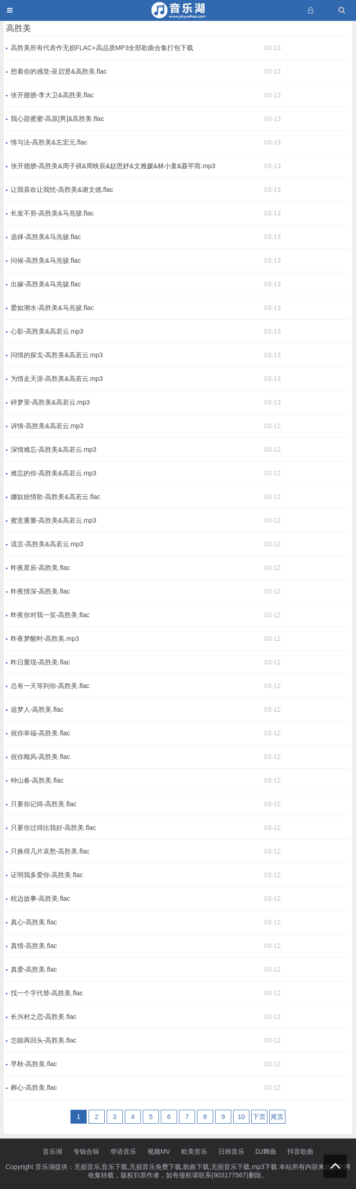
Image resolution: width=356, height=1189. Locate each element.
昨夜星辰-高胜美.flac (40, 567)
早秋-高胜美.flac (34, 1064)
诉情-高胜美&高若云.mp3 (47, 426)
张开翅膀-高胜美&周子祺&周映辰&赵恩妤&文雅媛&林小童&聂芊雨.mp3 (113, 166)
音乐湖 (52, 1151)
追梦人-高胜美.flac (37, 709)
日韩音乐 (231, 1151)
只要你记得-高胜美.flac (43, 804)
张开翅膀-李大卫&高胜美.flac (52, 95)
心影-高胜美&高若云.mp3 (47, 331)
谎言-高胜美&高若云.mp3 (47, 544)
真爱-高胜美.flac (34, 969)
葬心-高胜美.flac (34, 1087)
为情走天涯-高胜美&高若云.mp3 (57, 378)
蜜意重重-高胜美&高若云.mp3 (53, 520)
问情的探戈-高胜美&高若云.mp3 (57, 355)
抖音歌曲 (300, 1151)
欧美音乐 (194, 1151)
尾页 (277, 1116)
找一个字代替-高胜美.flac (47, 993)
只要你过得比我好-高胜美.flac (53, 827)
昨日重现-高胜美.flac (40, 662)
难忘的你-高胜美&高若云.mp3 (53, 473)
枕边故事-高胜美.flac (40, 898)
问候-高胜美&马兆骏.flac (46, 260)
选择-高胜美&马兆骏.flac (46, 236)
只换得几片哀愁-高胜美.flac (50, 851)
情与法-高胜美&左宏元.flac (49, 142)
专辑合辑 (86, 1151)
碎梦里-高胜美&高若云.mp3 (50, 402)
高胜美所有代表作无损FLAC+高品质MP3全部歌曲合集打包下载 (102, 47)
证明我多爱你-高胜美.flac (47, 875)
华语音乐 (123, 1151)
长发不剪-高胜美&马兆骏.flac (52, 213)
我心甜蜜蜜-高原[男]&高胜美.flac (57, 118)
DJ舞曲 (265, 1151)
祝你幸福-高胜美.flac (40, 733)
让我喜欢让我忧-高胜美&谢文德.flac (62, 189)
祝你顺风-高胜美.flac (40, 756)
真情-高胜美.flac (34, 945)
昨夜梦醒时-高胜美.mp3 (45, 638)
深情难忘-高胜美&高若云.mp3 (53, 449)
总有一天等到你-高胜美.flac (50, 685)
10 (241, 1116)
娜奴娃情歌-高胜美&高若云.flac (56, 496)
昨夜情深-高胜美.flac (40, 591)
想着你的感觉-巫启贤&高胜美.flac (59, 71)
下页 (259, 1116)
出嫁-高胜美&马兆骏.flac (46, 284)
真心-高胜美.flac (34, 922)
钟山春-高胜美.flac (37, 780)
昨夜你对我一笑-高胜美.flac (50, 615)
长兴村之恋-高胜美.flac (43, 1016)
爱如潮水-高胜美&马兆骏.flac (52, 307)
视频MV (158, 1151)
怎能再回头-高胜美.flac (43, 1040)
